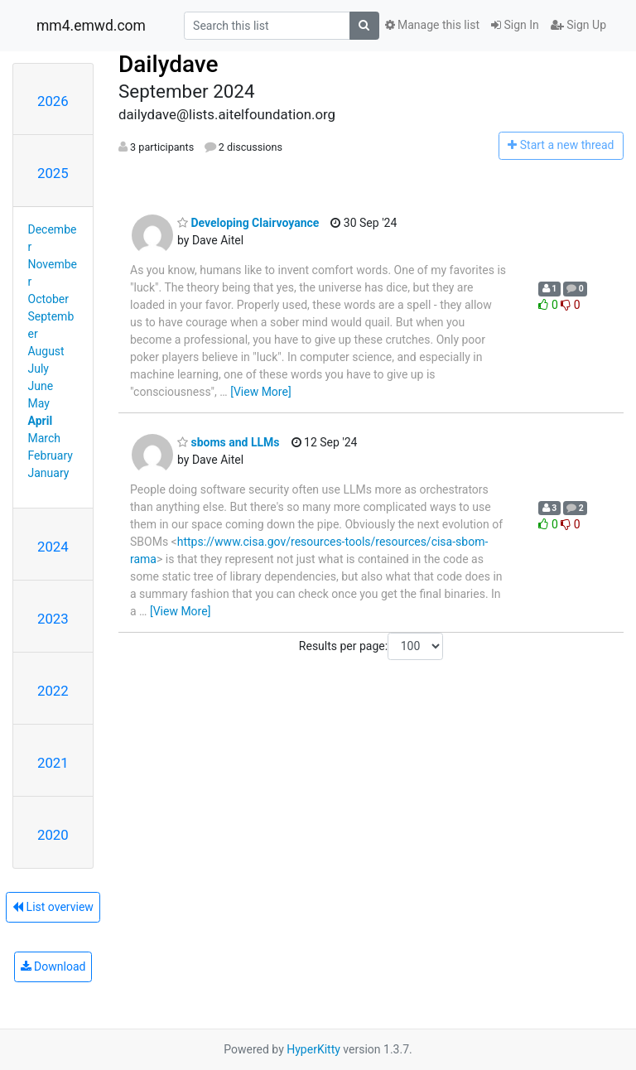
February (50, 455)
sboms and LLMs (228, 442)
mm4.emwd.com (91, 25)
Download (53, 966)
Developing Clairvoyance (248, 222)
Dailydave (168, 64)
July (38, 368)
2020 (53, 835)
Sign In (515, 24)
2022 (53, 690)
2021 (53, 762)
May (39, 403)
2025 (53, 173)
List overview (53, 906)
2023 (53, 618)
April (40, 420)
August (46, 351)
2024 (53, 546)
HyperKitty (313, 1049)
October (48, 299)
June (41, 386)
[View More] (260, 391)
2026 (53, 101)
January (49, 473)
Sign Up (578, 24)
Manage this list (432, 24)
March (44, 438)
